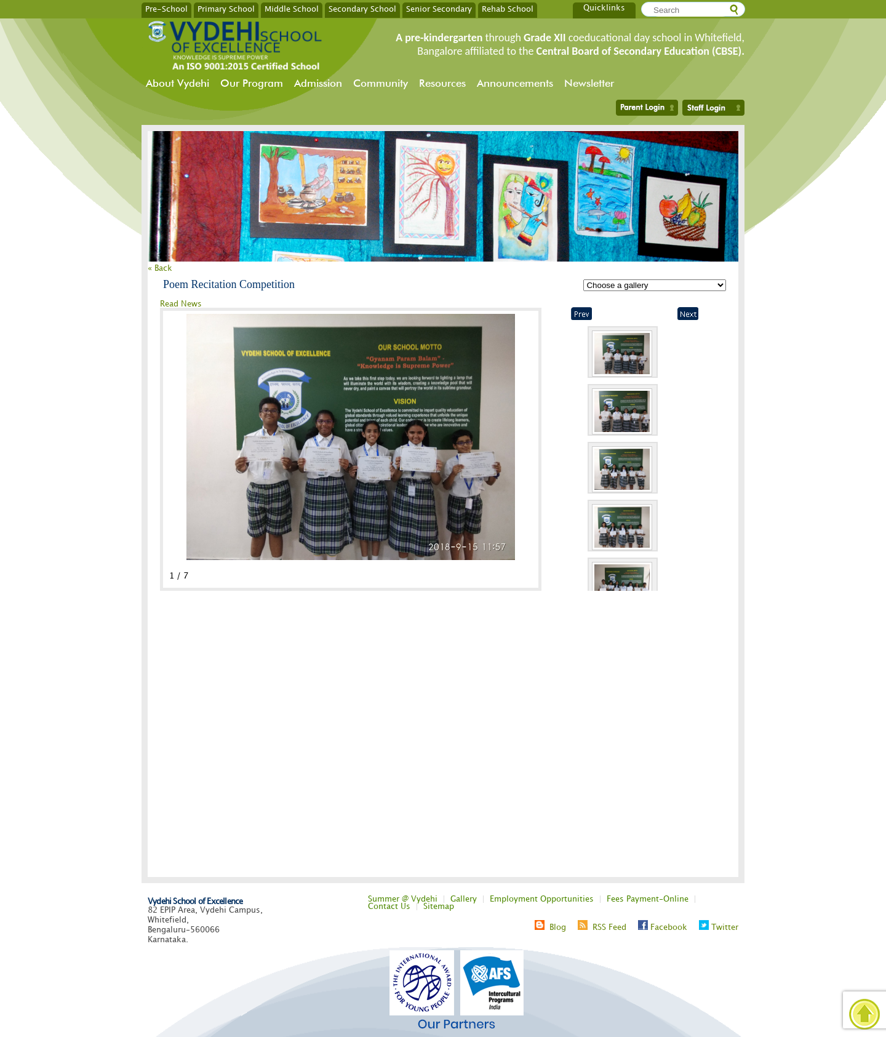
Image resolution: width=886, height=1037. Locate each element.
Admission (318, 83)
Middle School (292, 9)
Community (380, 83)
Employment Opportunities (542, 899)
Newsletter (589, 83)
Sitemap (438, 906)
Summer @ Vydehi (402, 899)
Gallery (463, 899)
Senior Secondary (439, 9)
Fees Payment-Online (647, 899)
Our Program (251, 83)
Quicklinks (604, 8)
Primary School (226, 9)
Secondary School (362, 9)
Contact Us (389, 906)
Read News (181, 304)
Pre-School (166, 9)
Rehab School (507, 9)
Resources (442, 83)
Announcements (515, 83)
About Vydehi (177, 83)
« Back (160, 268)
